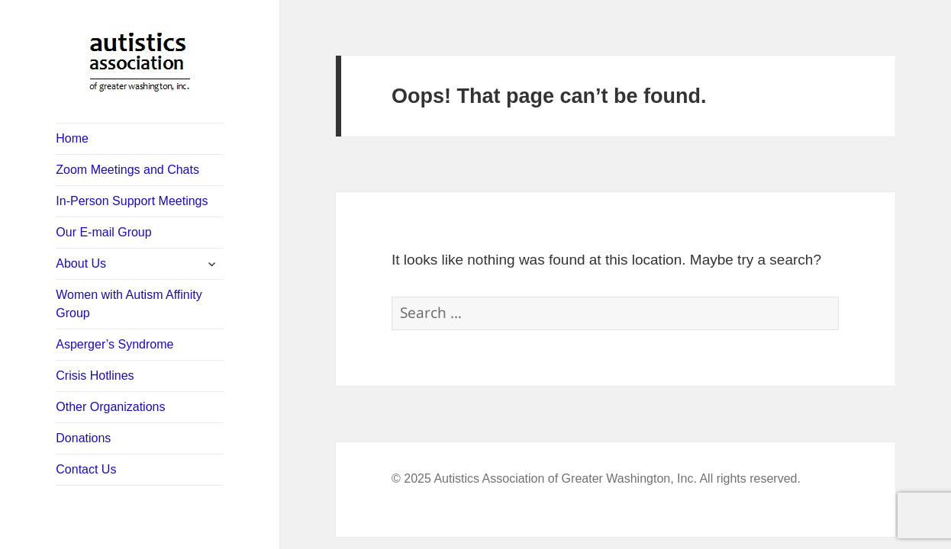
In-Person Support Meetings (132, 200)
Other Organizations (110, 406)
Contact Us (86, 469)
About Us (81, 263)
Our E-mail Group (103, 232)
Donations (83, 438)
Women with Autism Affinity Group (128, 303)
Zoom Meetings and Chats (127, 169)
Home (72, 138)
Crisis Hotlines (95, 375)
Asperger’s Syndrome (114, 344)
